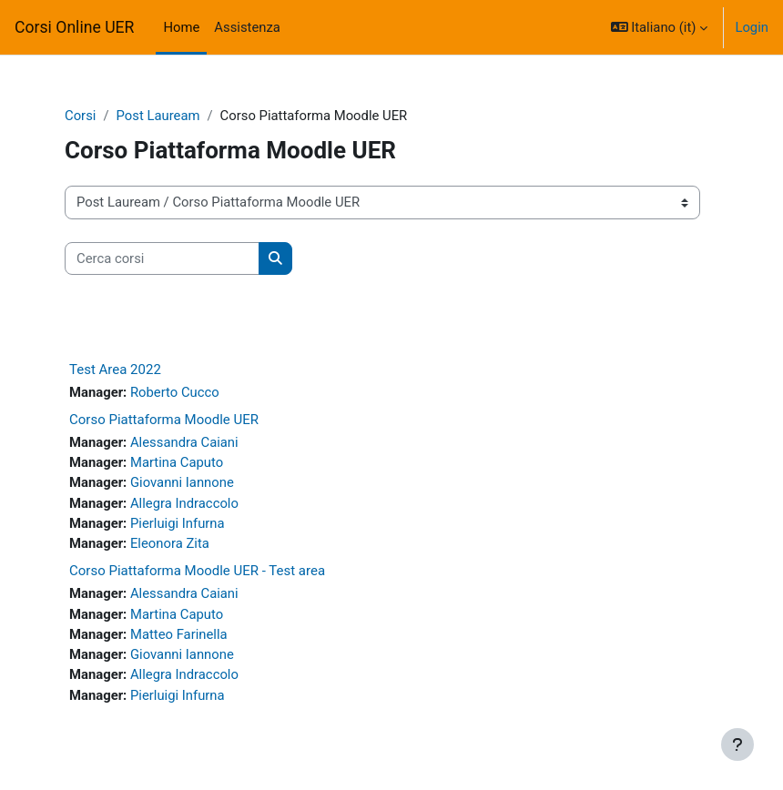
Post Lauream (158, 115)
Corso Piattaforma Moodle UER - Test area (197, 570)
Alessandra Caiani (184, 442)
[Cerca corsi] (162, 258)
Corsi (80, 115)
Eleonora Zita (169, 543)
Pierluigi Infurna (177, 523)
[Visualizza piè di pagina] (737, 744)
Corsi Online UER (74, 27)
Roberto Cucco (174, 392)
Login (751, 27)
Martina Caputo (176, 462)
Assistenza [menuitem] (247, 27)
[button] (659, 27)
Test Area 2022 (115, 369)
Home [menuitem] (181, 27)
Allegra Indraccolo (184, 503)
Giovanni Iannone (182, 482)
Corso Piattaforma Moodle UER (164, 419)
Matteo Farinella (179, 634)
